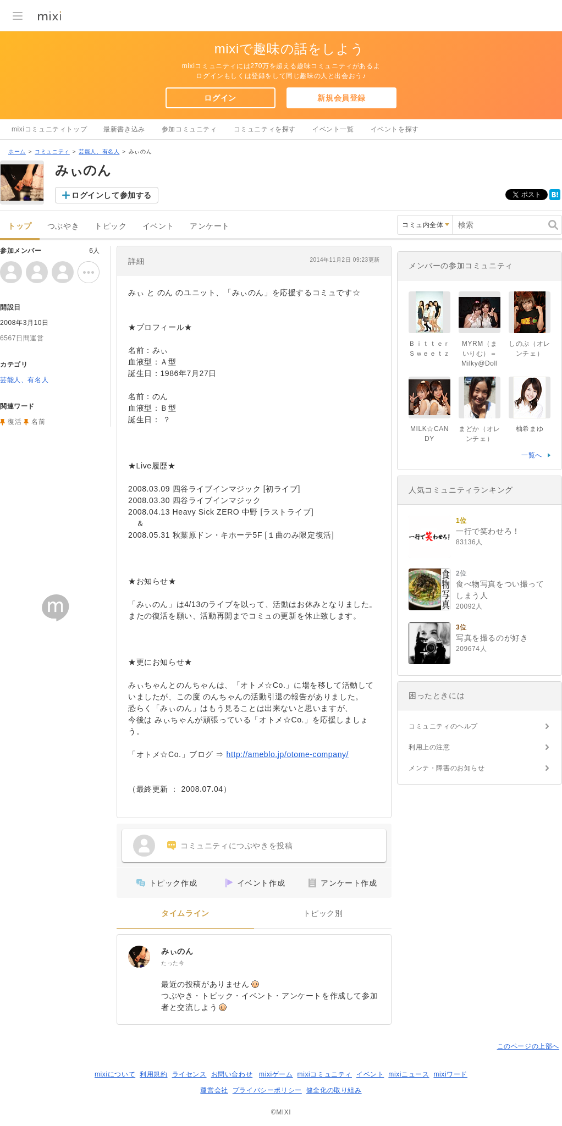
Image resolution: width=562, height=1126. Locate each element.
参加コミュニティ (189, 129)
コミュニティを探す (265, 129)
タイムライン (185, 913)
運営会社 (214, 1090)
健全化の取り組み (334, 1090)
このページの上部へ (528, 1046)
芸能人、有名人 (99, 151)
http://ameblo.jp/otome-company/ (288, 754)
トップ (20, 226)
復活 (14, 422)
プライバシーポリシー (267, 1090)
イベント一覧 (333, 129)
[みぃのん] (139, 957)
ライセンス (189, 1074)
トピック (110, 226)
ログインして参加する (111, 195)
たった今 (172, 963)
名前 (38, 422)
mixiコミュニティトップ (49, 129)
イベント (158, 226)
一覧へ (531, 455)
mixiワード (450, 1074)
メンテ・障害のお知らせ (447, 768)
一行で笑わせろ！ (488, 531)
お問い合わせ (232, 1074)
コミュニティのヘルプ (443, 726)
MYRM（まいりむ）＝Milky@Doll (479, 353)
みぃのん (177, 951)
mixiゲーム (276, 1074)
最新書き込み (124, 129)
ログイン (220, 97)
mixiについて (115, 1074)
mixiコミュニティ (324, 1074)
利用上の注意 (429, 747)
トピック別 (323, 913)
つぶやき (63, 226)
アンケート (210, 226)
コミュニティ (52, 151)
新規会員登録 (341, 97)
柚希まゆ (529, 429)
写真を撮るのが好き (492, 637)
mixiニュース (408, 1074)
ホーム (17, 151)
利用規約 (153, 1074)
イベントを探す (395, 129)
